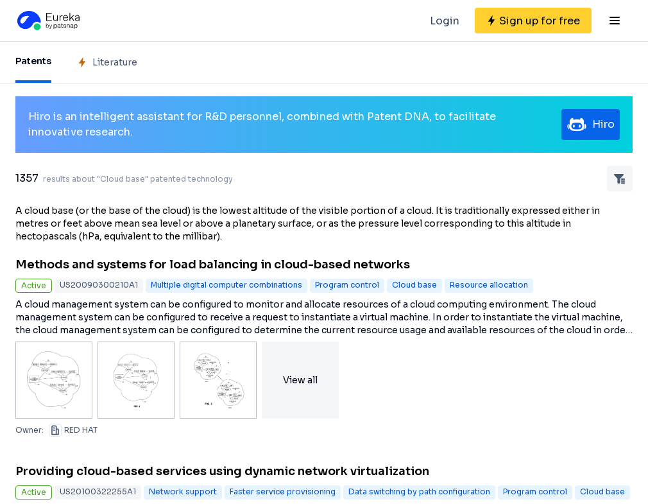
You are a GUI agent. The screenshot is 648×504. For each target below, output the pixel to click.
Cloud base (414, 285)
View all (300, 380)
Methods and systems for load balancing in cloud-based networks (212, 264)
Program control (347, 285)
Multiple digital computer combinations (226, 285)
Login (444, 21)
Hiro (591, 124)
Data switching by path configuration (419, 491)
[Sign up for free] (533, 20)
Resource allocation (489, 285)
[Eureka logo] (47, 20)
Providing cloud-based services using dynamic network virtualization (222, 471)
